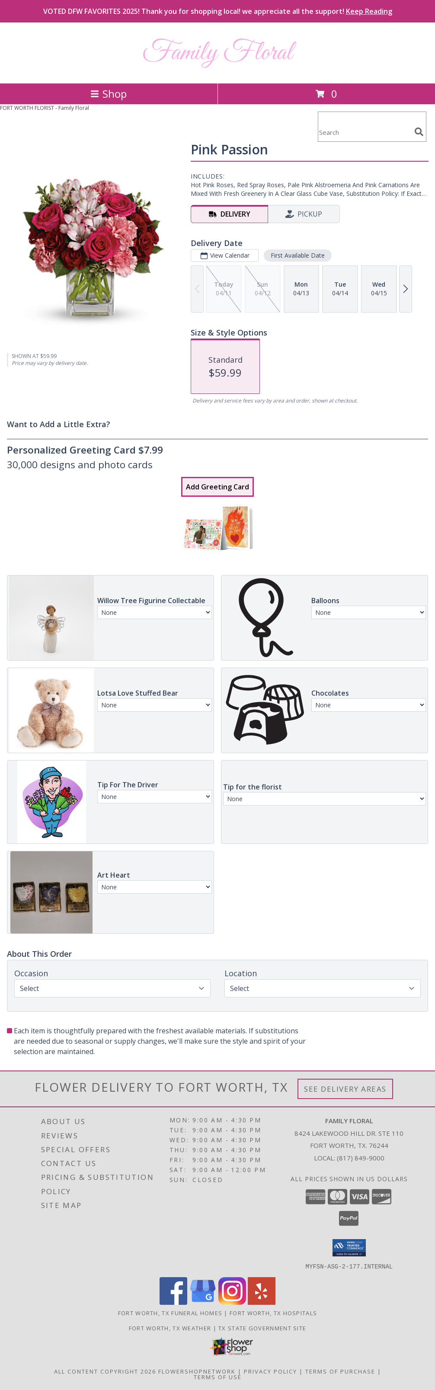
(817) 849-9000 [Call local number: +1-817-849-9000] (360, 1158)
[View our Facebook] (173, 1302)
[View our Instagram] (232, 1302)
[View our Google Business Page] (203, 1302)
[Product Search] (364, 132)
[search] (419, 132)
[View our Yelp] (261, 1302)
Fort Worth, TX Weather (170, 1328)
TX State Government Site (262, 1328)
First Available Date (298, 255)
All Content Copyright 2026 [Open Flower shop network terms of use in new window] (105, 1371)
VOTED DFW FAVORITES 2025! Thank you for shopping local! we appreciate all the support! (217, 11)
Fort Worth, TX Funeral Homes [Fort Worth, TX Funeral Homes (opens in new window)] (170, 1313)
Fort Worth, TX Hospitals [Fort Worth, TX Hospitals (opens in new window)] (273, 1313)
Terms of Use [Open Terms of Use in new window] (218, 1376)
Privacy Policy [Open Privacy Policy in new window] (270, 1371)
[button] (349, 1247)
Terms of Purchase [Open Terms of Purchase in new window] (340, 1371)
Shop (108, 93)
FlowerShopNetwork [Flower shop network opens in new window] (197, 1371)
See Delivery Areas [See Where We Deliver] (345, 1089)
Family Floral (217, 52)
